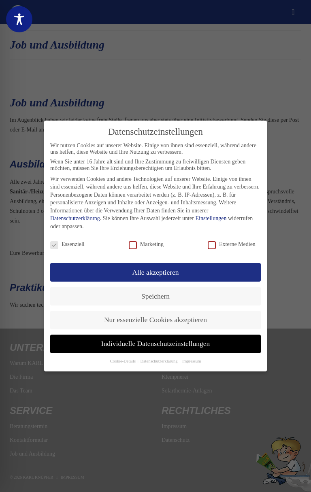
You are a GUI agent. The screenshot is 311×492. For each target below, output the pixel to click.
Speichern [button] (155, 296)
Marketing (146, 244)
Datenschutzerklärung (75, 218)
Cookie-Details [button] (123, 361)
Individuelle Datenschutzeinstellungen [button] (155, 343)
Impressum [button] (191, 361)
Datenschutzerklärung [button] (159, 361)
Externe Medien (232, 244)
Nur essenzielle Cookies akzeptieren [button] (155, 320)
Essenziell (67, 244)
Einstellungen (210, 218)
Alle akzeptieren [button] (155, 272)
